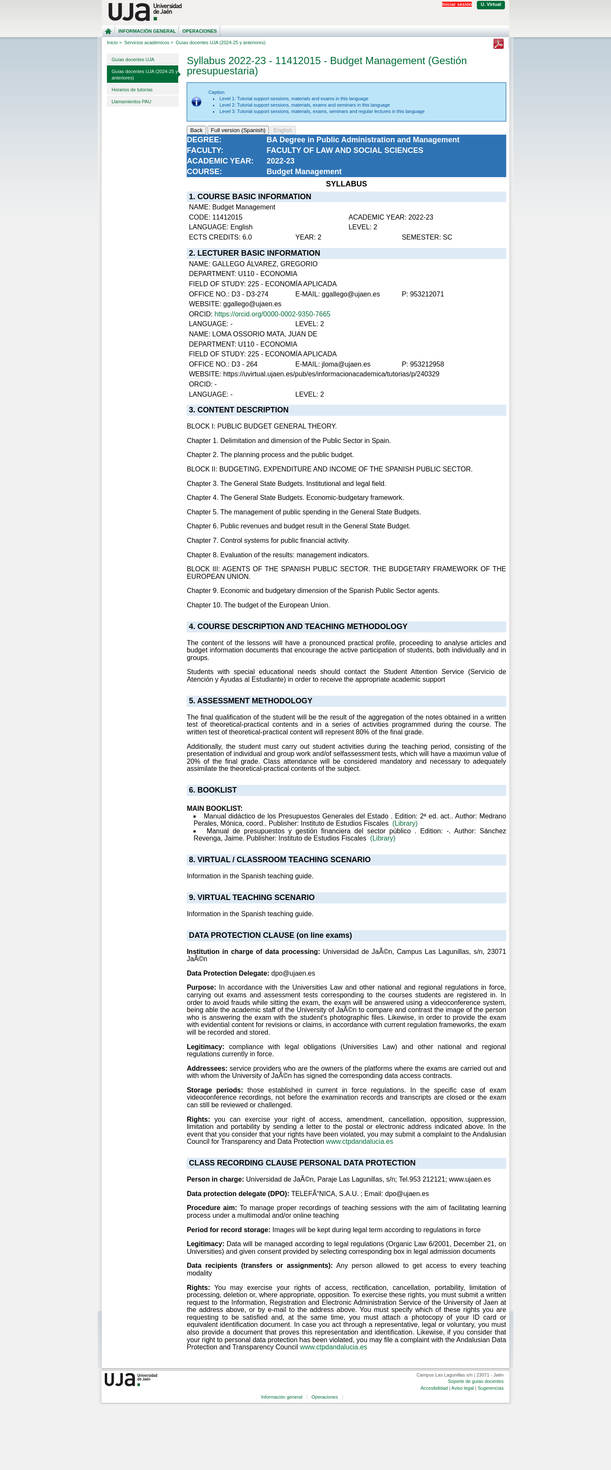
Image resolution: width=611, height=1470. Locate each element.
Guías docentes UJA (133, 59)
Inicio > (114, 42)
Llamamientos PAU (131, 101)
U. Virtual (491, 4)
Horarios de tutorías (132, 89)
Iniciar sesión (457, 4)
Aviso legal (462, 1388)
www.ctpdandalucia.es (359, 1141)
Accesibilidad (434, 1388)
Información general (147, 31)
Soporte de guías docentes (475, 1381)
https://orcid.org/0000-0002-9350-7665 (273, 314)
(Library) (405, 823)
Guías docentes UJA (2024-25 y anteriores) (145, 74)
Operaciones (199, 31)
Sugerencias (491, 1388)
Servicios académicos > (149, 42)
